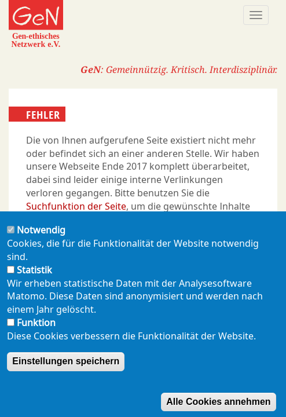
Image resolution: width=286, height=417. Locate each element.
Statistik (34, 285)
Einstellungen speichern (65, 377)
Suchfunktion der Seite (76, 206)
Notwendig (41, 246)
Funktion (36, 338)
